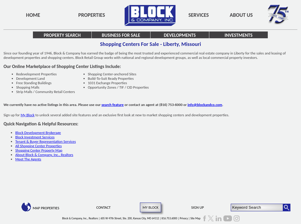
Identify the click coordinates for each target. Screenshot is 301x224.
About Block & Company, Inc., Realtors (44, 154)
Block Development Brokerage (38, 132)
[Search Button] (286, 207)
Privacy (184, 218)
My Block (27, 115)
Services (198, 15)
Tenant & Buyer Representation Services (45, 141)
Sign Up (197, 207)
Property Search (62, 35)
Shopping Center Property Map (38, 150)
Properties (91, 15)
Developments (180, 35)
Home (33, 15)
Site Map (195, 218)
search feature (112, 104)
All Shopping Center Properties (38, 146)
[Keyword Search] (257, 207)
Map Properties (46, 208)
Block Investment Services (35, 137)
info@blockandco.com (205, 104)
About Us (241, 15)
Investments (238, 35)
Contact (103, 207)
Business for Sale (121, 35)
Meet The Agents (28, 159)
